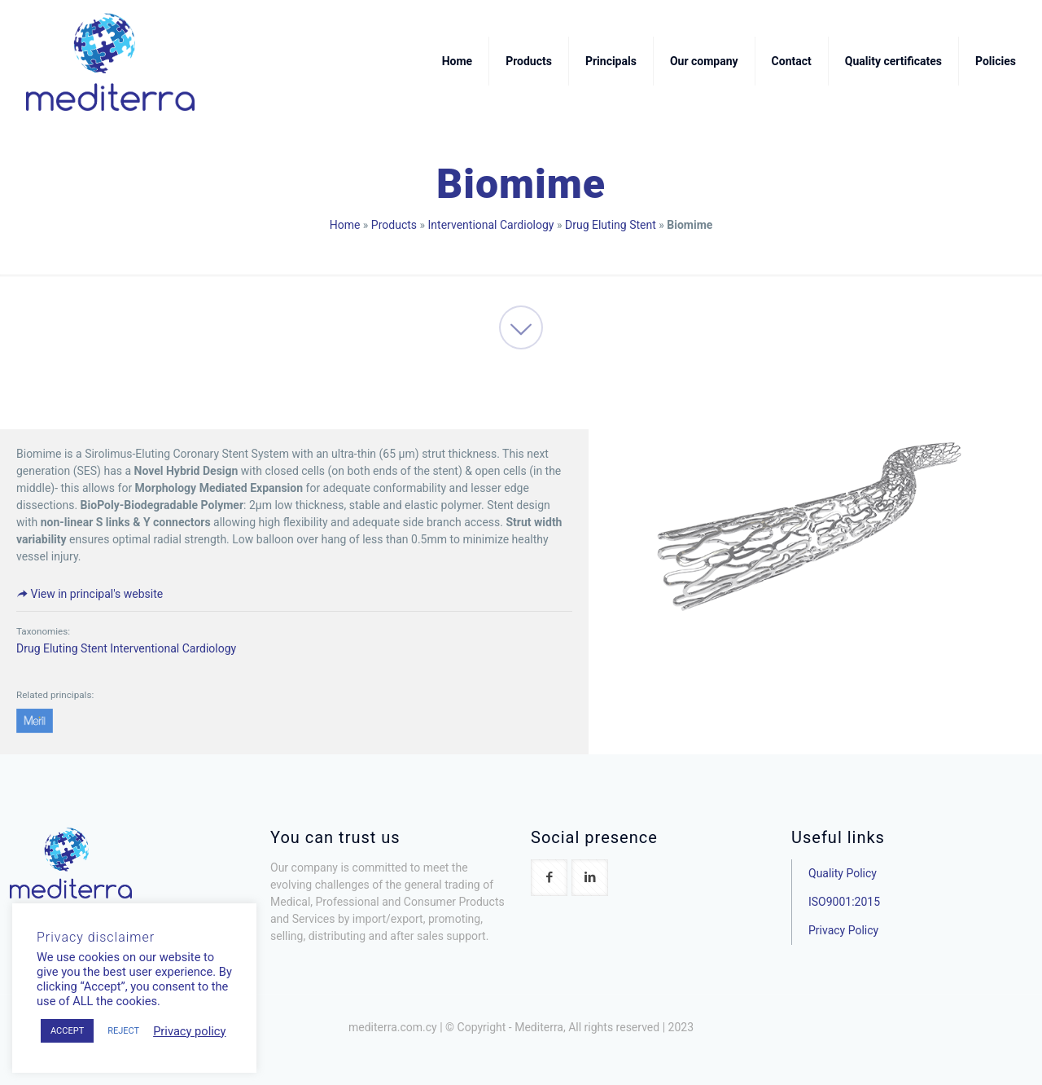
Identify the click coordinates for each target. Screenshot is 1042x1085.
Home (345, 224)
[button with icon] (549, 877)
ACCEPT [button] (67, 1031)
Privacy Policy (843, 930)
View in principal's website (89, 593)
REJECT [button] (123, 1031)
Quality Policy (842, 873)
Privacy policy (189, 1031)
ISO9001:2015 (844, 901)
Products (394, 224)
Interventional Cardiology (491, 224)
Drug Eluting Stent (610, 224)
